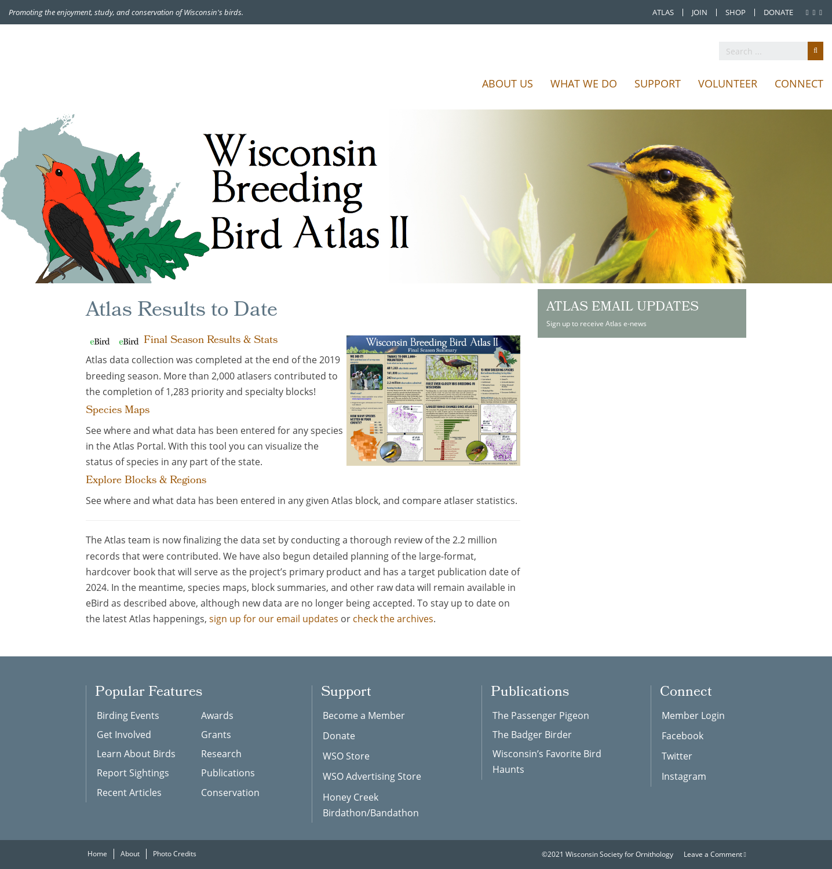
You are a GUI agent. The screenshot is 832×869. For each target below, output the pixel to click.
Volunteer (727, 83)
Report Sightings (133, 772)
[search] (771, 51)
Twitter (677, 756)
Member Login (693, 715)
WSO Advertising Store (372, 776)
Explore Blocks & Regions (146, 481)
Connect (799, 83)
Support (657, 83)
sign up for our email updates (273, 618)
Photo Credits (174, 854)
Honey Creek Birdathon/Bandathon (371, 805)
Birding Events (128, 715)
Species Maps (117, 411)
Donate (778, 12)
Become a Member (364, 715)
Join (699, 12)
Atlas (663, 12)
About (130, 854)
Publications (228, 772)
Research (221, 753)
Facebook (682, 735)
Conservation (230, 792)
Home (97, 854)
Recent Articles (129, 792)
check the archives (393, 618)
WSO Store (346, 756)
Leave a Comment (715, 854)
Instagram (684, 776)
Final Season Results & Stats (211, 341)
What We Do (583, 83)
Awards (217, 715)
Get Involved (124, 734)
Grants (216, 734)
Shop (735, 12)
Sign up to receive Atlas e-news (642, 312)
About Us (507, 83)
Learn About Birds (136, 753)
